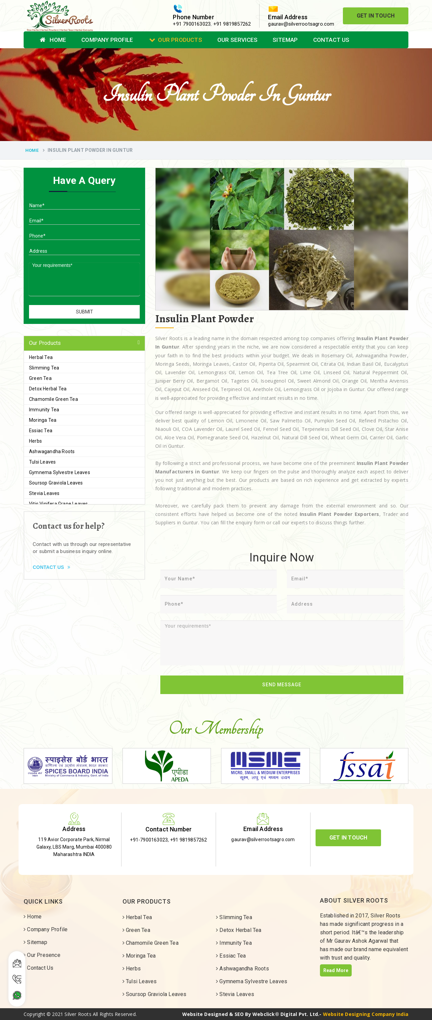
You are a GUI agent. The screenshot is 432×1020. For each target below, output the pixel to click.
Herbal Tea (41, 357)
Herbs (35, 441)
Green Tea (40, 378)
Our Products (175, 39)
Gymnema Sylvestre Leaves (59, 472)
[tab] (84, 343)
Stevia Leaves (44, 493)
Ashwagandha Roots (52, 451)
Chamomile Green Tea (53, 399)
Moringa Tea (42, 420)
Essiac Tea (40, 430)
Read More (336, 970)
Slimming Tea (44, 367)
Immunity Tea (44, 409)
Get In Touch (376, 15)
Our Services (237, 39)
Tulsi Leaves (42, 462)
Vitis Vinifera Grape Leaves (58, 503)
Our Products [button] (45, 343)
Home (53, 39)
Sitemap (285, 39)
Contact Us (331, 39)
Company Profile (107, 39)
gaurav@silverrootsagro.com (301, 24)
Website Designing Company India (365, 1014)
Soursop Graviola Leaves (56, 483)
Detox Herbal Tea (47, 388)
